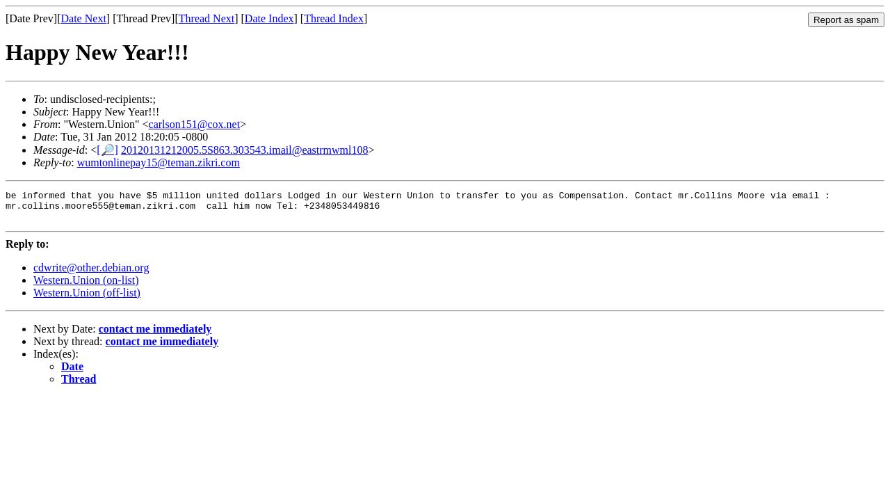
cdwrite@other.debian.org (91, 274)
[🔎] (107, 150)
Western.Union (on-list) (86, 286)
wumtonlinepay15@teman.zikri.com (158, 162)
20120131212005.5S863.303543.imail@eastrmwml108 (245, 150)
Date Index (269, 18)
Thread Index (334, 18)
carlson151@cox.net (195, 124)
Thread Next (206, 18)
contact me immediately (155, 335)
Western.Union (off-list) (86, 299)
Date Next (83, 18)
